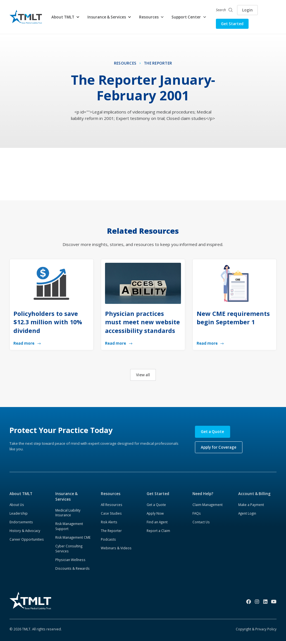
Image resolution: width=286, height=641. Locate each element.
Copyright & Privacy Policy (256, 629)
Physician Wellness (70, 559)
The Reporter (111, 530)
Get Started (232, 23)
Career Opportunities (26, 539)
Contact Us (201, 522)
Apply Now (155, 513)
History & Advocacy (24, 530)
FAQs (196, 513)
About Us (16, 504)
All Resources (111, 504)
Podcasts (108, 539)
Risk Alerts (109, 522)
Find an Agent (157, 522)
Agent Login (247, 513)
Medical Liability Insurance (67, 512)
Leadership (18, 513)
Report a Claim (158, 530)
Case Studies (111, 513)
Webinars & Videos (116, 548)
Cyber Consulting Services (68, 548)
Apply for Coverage (218, 447)
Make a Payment (251, 504)
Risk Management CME (72, 537)
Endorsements (21, 522)
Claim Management (207, 504)
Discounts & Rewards (72, 568)
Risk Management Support (69, 526)
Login (247, 10)
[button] (65, 17)
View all (143, 374)
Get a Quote (212, 431)
